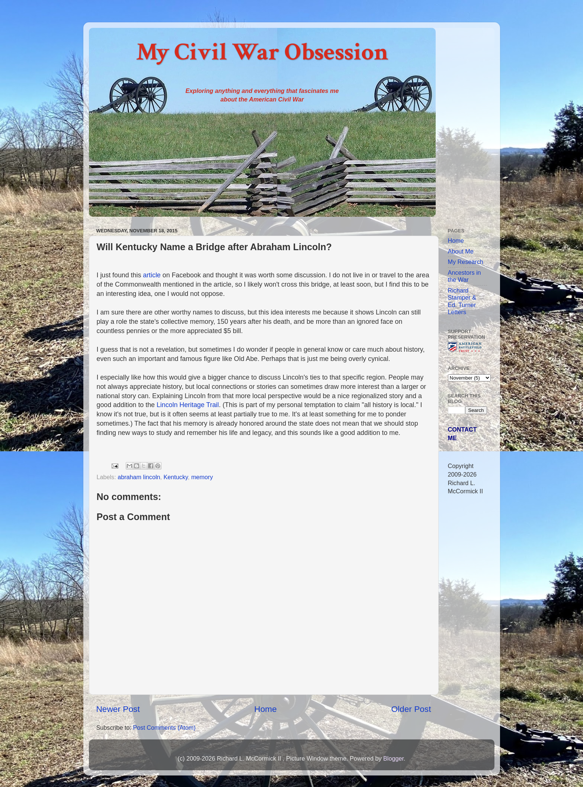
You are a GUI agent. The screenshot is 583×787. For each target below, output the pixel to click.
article (152, 275)
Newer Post (118, 709)
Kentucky (175, 477)
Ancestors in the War (464, 276)
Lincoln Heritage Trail (188, 405)
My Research (465, 261)
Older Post (411, 709)
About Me (461, 251)
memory (202, 477)
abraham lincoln (139, 477)
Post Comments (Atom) (164, 727)
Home (265, 709)
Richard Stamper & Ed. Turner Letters (462, 301)
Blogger (393, 758)
